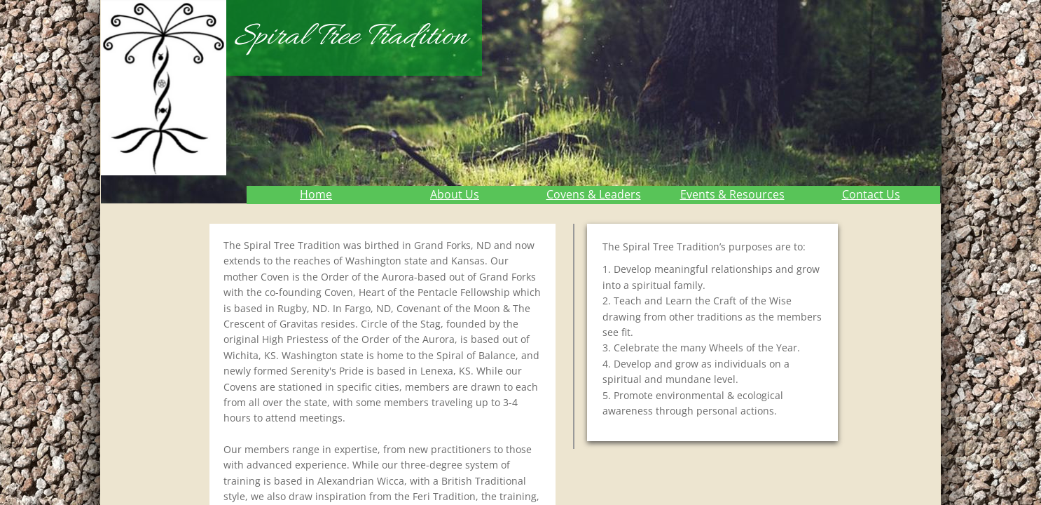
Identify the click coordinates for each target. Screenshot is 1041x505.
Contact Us (871, 194)
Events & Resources (732, 194)
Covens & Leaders (593, 194)
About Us (454, 194)
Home (316, 194)
